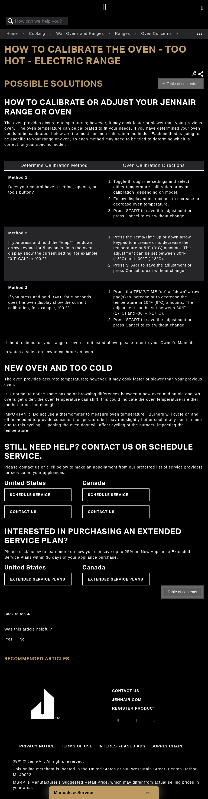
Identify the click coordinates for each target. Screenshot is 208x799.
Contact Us (23, 511)
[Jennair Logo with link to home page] (45, 718)
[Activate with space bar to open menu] (202, 8)
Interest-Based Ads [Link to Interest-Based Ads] (122, 746)
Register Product (133, 708)
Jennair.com (126, 699)
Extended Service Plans (37, 579)
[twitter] (154, 720)
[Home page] (104, 7)
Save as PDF (193, 74)
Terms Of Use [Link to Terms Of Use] (77, 746)
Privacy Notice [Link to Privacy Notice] (37, 746)
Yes (9, 639)
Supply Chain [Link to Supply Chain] (167, 746)
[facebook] (136, 720)
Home (12, 33)
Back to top (15, 614)
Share (201, 74)
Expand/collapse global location (200, 32)
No (22, 639)
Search (10, 21)
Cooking (38, 33)
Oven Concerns (157, 33)
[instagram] (118, 720)
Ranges (123, 33)
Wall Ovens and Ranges (80, 33)
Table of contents (181, 84)
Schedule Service (30, 494)
